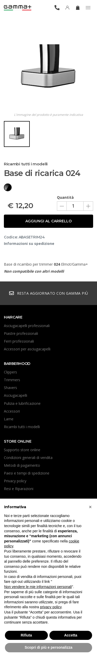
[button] (90, 507)
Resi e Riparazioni (18, 488)
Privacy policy (15, 480)
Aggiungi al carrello (48, 221)
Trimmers (12, 379)
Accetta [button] (70, 635)
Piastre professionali (21, 333)
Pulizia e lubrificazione (22, 403)
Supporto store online (22, 449)
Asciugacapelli (15, 395)
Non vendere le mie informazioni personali (38, 587)
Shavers (10, 387)
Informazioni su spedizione (29, 243)
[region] (48, 136)
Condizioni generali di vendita (28, 457)
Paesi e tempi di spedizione (26, 473)
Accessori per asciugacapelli (27, 348)
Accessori (12, 411)
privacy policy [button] (51, 607)
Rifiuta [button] (26, 635)
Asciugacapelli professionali (27, 325)
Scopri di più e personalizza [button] (48, 647)
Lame (8, 418)
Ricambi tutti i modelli (22, 426)
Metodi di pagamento (22, 465)
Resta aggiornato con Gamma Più (48, 293)
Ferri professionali (19, 341)
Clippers (10, 372)
